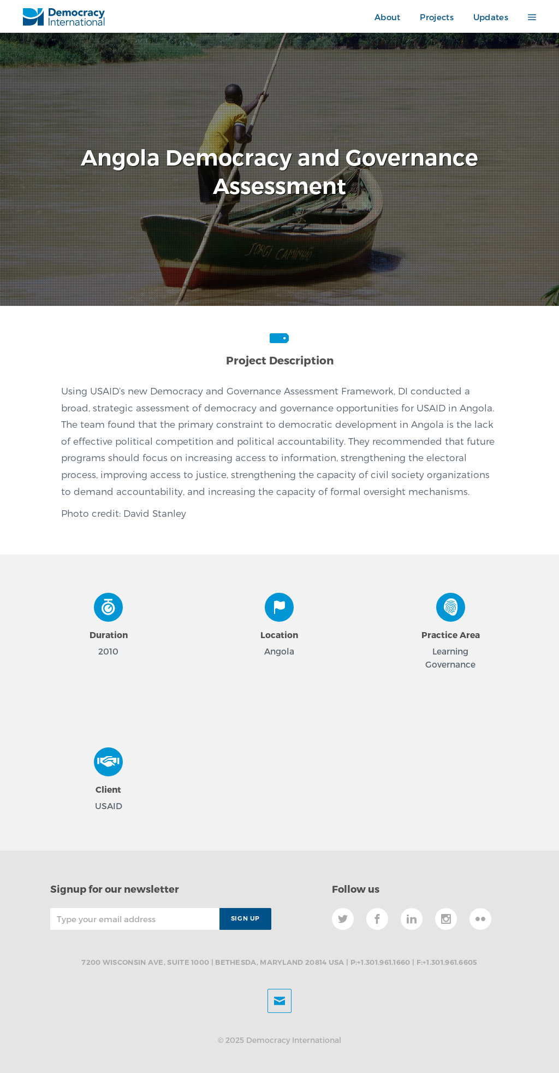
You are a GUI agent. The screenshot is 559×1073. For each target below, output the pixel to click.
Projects (436, 17)
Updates (490, 17)
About (387, 17)
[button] (527, 17)
